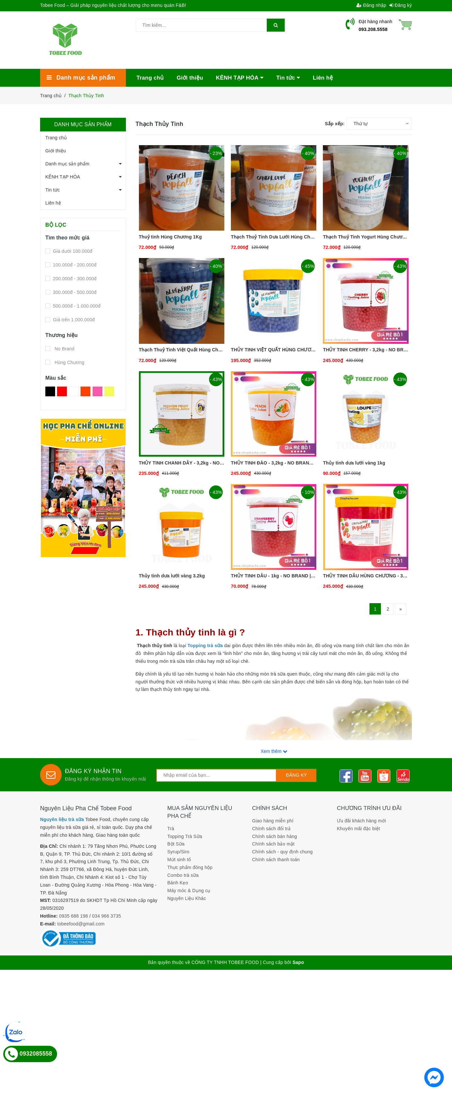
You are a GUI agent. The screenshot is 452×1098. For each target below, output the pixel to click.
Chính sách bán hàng (274, 836)
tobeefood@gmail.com (81, 923)
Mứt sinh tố (179, 859)
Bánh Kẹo (177, 882)
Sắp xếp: (335, 123)
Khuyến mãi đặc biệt (358, 828)
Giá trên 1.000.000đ (73, 319)
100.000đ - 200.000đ (74, 264)
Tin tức (52, 189)
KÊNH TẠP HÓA (62, 176)
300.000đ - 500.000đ (74, 292)
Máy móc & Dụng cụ (189, 890)
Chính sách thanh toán (276, 859)
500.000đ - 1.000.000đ (76, 306)
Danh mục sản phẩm (67, 163)
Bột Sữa (176, 843)
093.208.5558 (373, 29)
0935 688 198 (73, 916)
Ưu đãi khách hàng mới (361, 820)
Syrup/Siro (178, 851)
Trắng (74, 391)
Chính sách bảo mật (273, 843)
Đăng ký (400, 5)
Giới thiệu (55, 150)
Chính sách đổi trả (271, 828)
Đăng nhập (371, 5)
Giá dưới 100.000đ (72, 251)
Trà (170, 828)
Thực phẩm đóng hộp (189, 867)
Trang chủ (56, 137)
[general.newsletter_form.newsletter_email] (216, 775)
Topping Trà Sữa (184, 836)
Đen (50, 391)
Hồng (97, 391)
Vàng (109, 391)
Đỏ (62, 391)
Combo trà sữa (183, 875)
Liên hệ (53, 203)
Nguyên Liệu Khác (186, 898)
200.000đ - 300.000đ (74, 278)
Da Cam (85, 391)
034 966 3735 (106, 916)
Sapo (298, 962)
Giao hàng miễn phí (273, 820)
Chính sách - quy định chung (282, 851)
